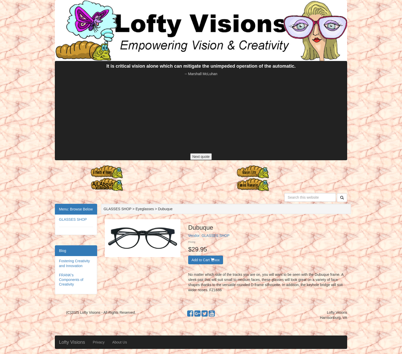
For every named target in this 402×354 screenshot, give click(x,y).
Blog (62, 251)
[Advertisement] (201, 115)
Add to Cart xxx (206, 260)
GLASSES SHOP (73, 219)
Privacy (99, 342)
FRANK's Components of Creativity (71, 279)
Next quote (201, 157)
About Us (119, 342)
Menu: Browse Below (76, 209)
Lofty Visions (72, 342)
